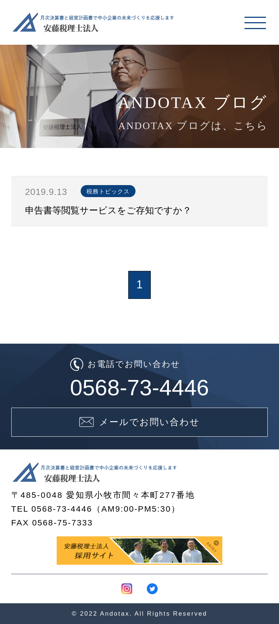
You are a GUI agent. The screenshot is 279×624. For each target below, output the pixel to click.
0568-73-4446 (139, 387)
